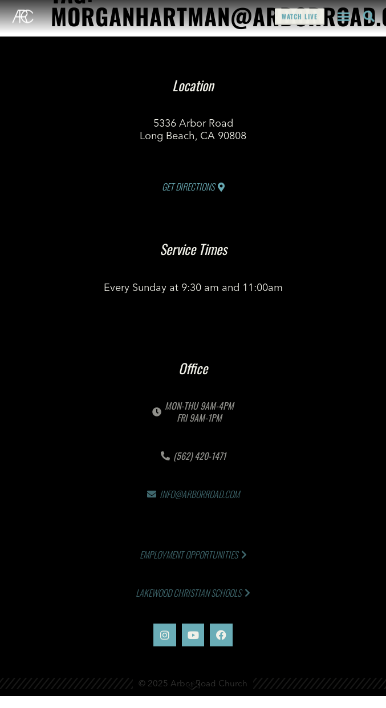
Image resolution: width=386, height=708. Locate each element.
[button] (344, 15)
